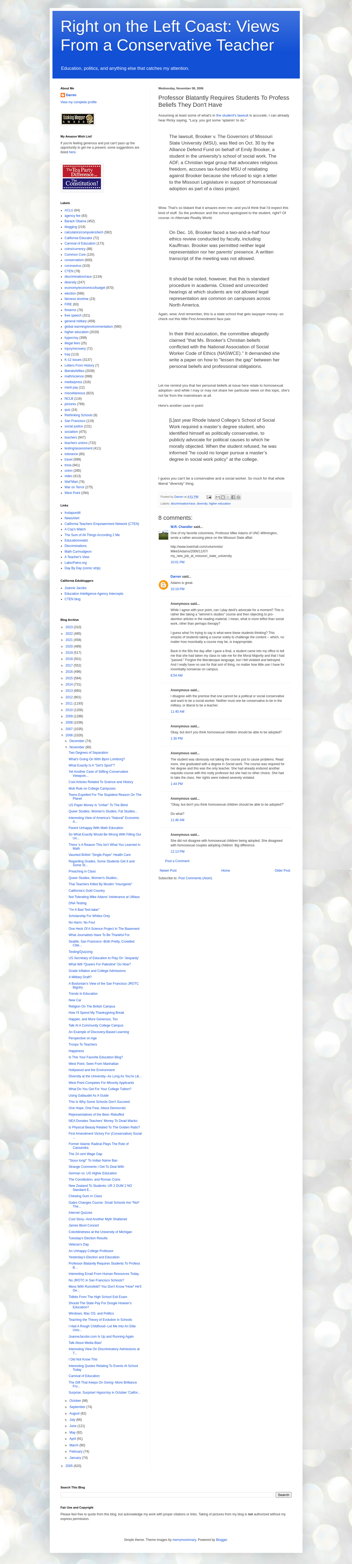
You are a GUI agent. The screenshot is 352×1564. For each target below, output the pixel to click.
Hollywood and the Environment (91, 1070)
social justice (74, 426)
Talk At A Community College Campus (95, 1025)
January (75, 1458)
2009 (70, 716)
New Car (74, 1000)
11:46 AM (178, 820)
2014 (70, 684)
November (77, 747)
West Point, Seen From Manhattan (93, 1064)
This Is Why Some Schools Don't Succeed (98, 1102)
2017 (70, 665)
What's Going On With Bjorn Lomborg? (96, 759)
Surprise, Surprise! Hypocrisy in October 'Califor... (104, 1392)
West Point (72, 493)
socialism (71, 432)
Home (225, 870)
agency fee (73, 216)
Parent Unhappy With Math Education (95, 828)
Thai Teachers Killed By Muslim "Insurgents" (100, 884)
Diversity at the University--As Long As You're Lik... (105, 1076)
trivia (68, 465)
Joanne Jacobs (76, 588)
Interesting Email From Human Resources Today (103, 1274)
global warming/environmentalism (89, 327)
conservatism (74, 260)
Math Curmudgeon (78, 551)
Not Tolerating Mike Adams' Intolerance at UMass (104, 897)
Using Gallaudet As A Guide (88, 1095)
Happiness (76, 1051)
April (73, 1439)
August (74, 1413)
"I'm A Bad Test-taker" (84, 910)
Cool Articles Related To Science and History (100, 782)
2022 (70, 634)
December (77, 741)
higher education (220, 503)
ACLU (69, 210)
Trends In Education (83, 994)
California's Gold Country (86, 891)
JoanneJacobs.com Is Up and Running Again (101, 1336)
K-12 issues (73, 360)
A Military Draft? (80, 977)
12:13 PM (178, 851)
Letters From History (79, 365)
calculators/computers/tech (84, 232)
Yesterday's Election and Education (93, 1257)
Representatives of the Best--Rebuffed (96, 1114)
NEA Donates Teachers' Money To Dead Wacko (102, 1121)
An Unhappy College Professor (90, 1251)
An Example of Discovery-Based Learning (98, 1032)
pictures (70, 404)
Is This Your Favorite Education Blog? (95, 1057)
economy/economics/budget (85, 288)
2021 (70, 640)
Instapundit (73, 513)
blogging (71, 227)
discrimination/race (183, 503)
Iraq (67, 354)
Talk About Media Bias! (84, 1343)
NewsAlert (72, 518)
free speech (73, 315)
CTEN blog (73, 599)
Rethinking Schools (79, 415)
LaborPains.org (76, 563)
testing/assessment (79, 448)
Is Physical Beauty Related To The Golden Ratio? (104, 1127)
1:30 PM (177, 738)
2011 (70, 703)
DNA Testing (77, 903)
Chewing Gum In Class (85, 1196)
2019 (70, 653)
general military (76, 321)
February (76, 1451)
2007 (70, 729)
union (69, 471)
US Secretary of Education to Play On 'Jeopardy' (103, 958)
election (70, 293)
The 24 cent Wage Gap (85, 1154)
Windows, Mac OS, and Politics (91, 1313)
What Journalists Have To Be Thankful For (98, 935)
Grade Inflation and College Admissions (97, 971)
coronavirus (73, 266)
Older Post (282, 870)
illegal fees (72, 343)
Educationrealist (76, 540)
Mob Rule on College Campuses (92, 788)
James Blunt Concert (83, 1225)
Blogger (221, 1540)
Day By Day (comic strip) (83, 568)
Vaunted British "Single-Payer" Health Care (99, 855)
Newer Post (168, 870)
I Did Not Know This (82, 1359)
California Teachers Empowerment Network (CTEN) (102, 524)
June (73, 1426)
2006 (70, 735)
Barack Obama (75, 221)
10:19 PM (178, 589)
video (69, 476)
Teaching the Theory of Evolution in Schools (100, 1320)
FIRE (68, 304)
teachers (71, 437)
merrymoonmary (184, 1540)
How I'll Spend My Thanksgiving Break (96, 1013)
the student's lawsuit (232, 115)
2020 (70, 646)
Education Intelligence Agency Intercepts (94, 594)
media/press (73, 382)
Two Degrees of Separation (88, 753)
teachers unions (76, 443)
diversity (202, 503)
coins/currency (75, 249)
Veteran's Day (78, 1244)
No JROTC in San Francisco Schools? (96, 1280)
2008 (70, 722)
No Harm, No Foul (81, 922)
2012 (70, 697)
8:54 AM (177, 675)
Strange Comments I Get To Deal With (96, 1167)
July (72, 1420)
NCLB (69, 399)
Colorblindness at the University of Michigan (100, 1232)
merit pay (71, 387)
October (75, 1401)
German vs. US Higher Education (92, 1173)
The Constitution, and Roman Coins (94, 1179)
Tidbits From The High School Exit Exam (97, 1297)
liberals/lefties (75, 371)
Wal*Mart (71, 482)
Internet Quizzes (80, 1213)
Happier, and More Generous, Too (93, 1019)
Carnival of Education (80, 243)
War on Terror (75, 487)
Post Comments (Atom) (195, 878)
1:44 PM (177, 784)
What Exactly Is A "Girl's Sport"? (91, 765)
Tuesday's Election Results (87, 1238)
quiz (68, 410)
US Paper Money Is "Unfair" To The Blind (98, 805)
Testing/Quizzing (80, 952)
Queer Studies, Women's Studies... (93, 878)
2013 (70, 691)
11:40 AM (178, 712)
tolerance (71, 454)
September (77, 1407)
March (74, 1445)
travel (69, 459)
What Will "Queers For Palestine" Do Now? (99, 964)
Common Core (75, 255)
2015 (70, 678)
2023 (70, 627)
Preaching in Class (82, 871)
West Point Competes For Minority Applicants (101, 1083)
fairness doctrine (77, 299)
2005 (70, 1466)
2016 (70, 672)
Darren (176, 576)
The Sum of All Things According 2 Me (92, 535)
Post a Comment (177, 861)
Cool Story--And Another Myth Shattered (97, 1219)
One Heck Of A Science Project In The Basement (103, 929)
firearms (70, 310)
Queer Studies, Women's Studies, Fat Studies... (103, 811)
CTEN (69, 271)
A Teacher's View (77, 557)
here (72, 152)
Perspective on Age (82, 1038)
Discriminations (76, 546)
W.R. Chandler (182, 527)
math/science (74, 376)
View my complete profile (79, 102)
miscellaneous (75, 393)
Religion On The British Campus (91, 1006)
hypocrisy (72, 338)
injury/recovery (75, 349)
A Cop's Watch (75, 529)
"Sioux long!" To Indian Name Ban (92, 1160)
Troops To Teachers (82, 1044)
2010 (70, 710)
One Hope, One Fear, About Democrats (97, 1108)
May (72, 1432)
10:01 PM (178, 562)
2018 (70, 659)
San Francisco (75, 421)
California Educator (78, 238)
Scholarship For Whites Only (89, 916)
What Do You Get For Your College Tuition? (99, 1089)
